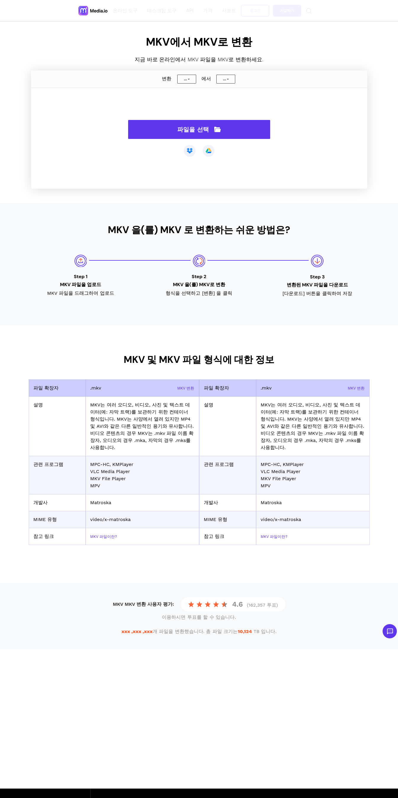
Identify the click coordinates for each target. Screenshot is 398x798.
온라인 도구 (126, 10)
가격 (209, 10)
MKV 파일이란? (106, 536)
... (185, 79)
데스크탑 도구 (163, 10)
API (191, 10)
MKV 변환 (183, 388)
